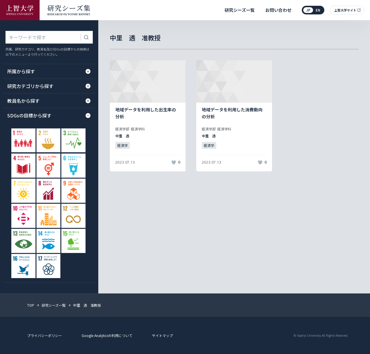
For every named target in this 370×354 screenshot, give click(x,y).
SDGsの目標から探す (48, 115)
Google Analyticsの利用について (107, 335)
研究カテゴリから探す (48, 86)
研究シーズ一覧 (240, 10)
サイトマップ (162, 335)
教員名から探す (48, 100)
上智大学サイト (345, 10)
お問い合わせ (278, 10)
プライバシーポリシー (44, 335)
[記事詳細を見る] (148, 115)
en (318, 10)
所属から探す (48, 71)
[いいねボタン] (173, 162)
